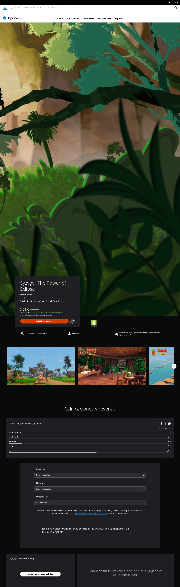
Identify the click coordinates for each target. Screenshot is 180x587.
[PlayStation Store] (14, 15)
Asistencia (73, 8)
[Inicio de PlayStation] (5, 8)
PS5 (19, 8)
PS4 (25, 8)
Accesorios (44, 8)
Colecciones (73, 16)
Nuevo (60, 16)
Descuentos (88, 16)
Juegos (11, 8)
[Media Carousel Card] (41, 363)
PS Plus (33, 8)
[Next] (174, 363)
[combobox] (90, 472)
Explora (118, 16)
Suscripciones (104, 16)
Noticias (55, 8)
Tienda (63, 8)
